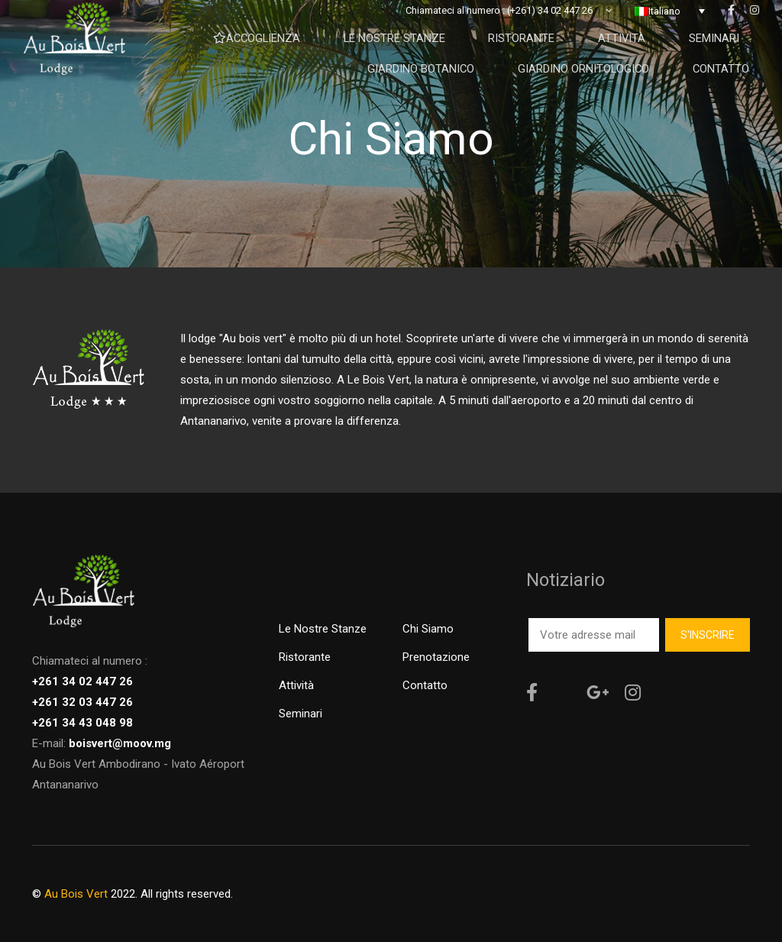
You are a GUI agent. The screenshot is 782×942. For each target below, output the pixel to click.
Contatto (425, 685)
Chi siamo (428, 629)
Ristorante (305, 657)
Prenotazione (436, 657)
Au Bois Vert (76, 894)
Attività (296, 685)
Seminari (300, 713)
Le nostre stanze (323, 629)
